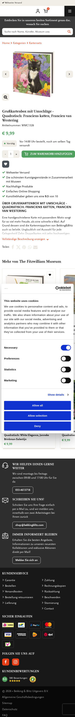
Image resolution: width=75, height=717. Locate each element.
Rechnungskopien (55, 585)
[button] (46, 10)
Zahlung (49, 580)
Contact (49, 608)
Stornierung (51, 603)
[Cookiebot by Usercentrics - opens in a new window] (55, 288)
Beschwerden (52, 597)
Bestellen (10, 585)
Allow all (37, 405)
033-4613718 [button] (22, 490)
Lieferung (10, 603)
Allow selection (37, 415)
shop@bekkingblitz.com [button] (29, 525)
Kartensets (35, 43)
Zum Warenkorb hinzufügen (48, 154)
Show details (56, 394)
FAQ (4, 715)
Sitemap (7, 703)
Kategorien (19, 43)
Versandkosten (13, 591)
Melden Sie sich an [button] (26, 560)
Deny (37, 426)
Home (6, 43)
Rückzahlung (52, 591)
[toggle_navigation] (69, 11)
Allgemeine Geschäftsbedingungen (23, 697)
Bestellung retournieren (19, 597)
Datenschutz (9, 709)
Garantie (10, 580)
